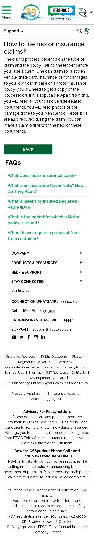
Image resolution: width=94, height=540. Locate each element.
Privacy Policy (75, 367)
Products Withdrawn (27, 393)
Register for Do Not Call (35, 362)
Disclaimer (51, 367)
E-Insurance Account (63, 393)
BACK (28, 149)
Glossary (78, 356)
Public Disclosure (54, 356)
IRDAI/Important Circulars (46, 378)
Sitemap (35, 372)
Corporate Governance (22, 367)
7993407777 (69, 302)
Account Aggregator (46, 399)
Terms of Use (15, 372)
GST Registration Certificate (66, 372)
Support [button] (12, 31)
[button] (85, 12)
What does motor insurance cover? (42, 175)
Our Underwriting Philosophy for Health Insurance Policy (46, 383)
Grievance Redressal (21, 356)
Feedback (65, 362)
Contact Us (20, 290)
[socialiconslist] (14, 337)
